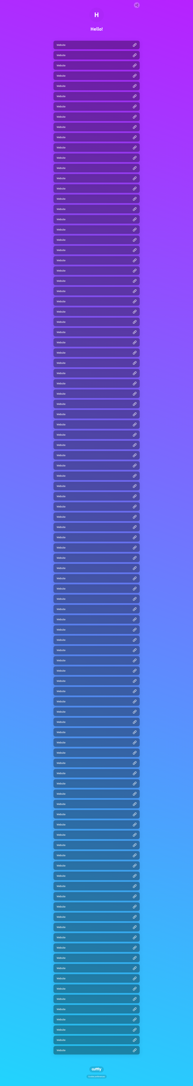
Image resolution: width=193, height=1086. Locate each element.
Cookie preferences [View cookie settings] (96, 1077)
